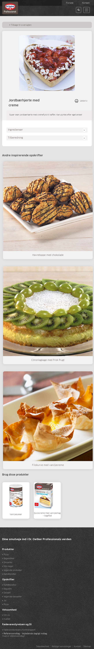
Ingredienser (15, 130)
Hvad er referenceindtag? (13, 636)
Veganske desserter (13, 596)
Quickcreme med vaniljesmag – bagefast (47, 514)
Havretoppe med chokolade (48, 255)
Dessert (7, 593)
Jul (5, 600)
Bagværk (8, 589)
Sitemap (87, 646)
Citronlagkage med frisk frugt (47, 360)
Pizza (6, 554)
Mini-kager (8, 566)
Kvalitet (7, 619)
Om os (7, 615)
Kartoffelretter (10, 574)
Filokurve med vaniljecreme (48, 465)
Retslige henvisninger (61, 646)
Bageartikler (9, 558)
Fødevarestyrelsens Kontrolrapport (19, 630)
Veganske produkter (13, 570)
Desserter (8, 562)
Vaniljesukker (16, 515)
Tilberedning (15, 138)
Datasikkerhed (42, 646)
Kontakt (77, 646)
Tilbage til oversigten (21, 25)
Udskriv (84, 101)
